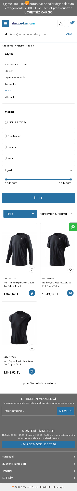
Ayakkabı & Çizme (16, 64)
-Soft (16, 487)
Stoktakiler (12, 135)
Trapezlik (10, 83)
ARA (69, 33)
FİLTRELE (38, 198)
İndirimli (10, 146)
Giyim (20, 45)
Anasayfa (7, 45)
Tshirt (8, 90)
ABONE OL (65, 410)
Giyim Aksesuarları (16, 77)
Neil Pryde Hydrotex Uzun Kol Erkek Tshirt (18, 284)
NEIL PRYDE (15, 122)
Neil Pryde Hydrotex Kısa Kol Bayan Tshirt (18, 362)
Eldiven (9, 70)
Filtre (20, 214)
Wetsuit (9, 96)
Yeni (8, 157)
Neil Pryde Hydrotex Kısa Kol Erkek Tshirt (57, 284)
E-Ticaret (26, 487)
